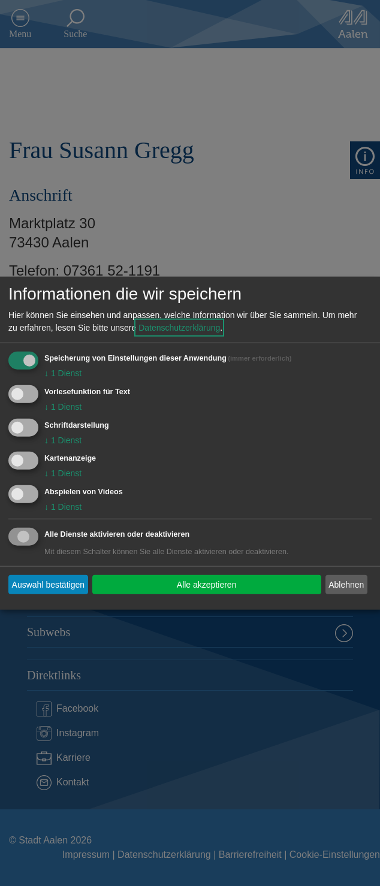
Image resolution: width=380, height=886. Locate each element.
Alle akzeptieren (207, 584)
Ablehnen (346, 584)
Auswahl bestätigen (48, 584)
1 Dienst (63, 373)
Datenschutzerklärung (179, 327)
